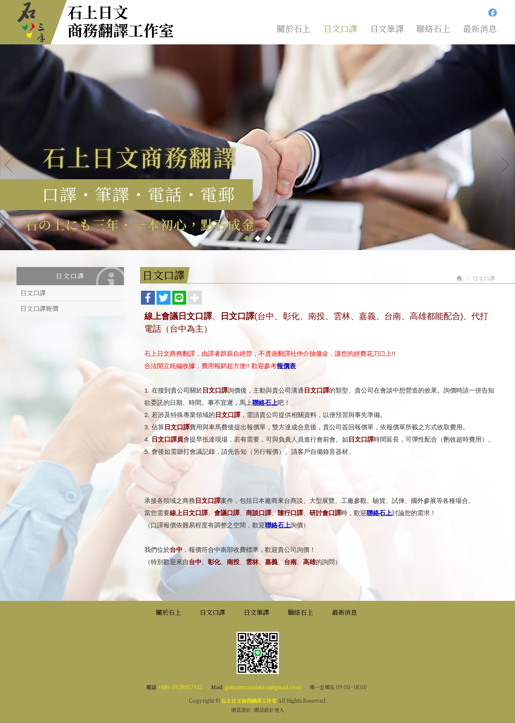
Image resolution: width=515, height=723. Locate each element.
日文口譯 (33, 292)
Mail (217, 686)
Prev (9, 164)
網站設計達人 (269, 709)
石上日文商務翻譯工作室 (120, 21)
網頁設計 (241, 709)
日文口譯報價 (39, 308)
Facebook (492, 12)
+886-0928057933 (180, 686)
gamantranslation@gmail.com (263, 686)
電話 (151, 686)
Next (506, 164)
